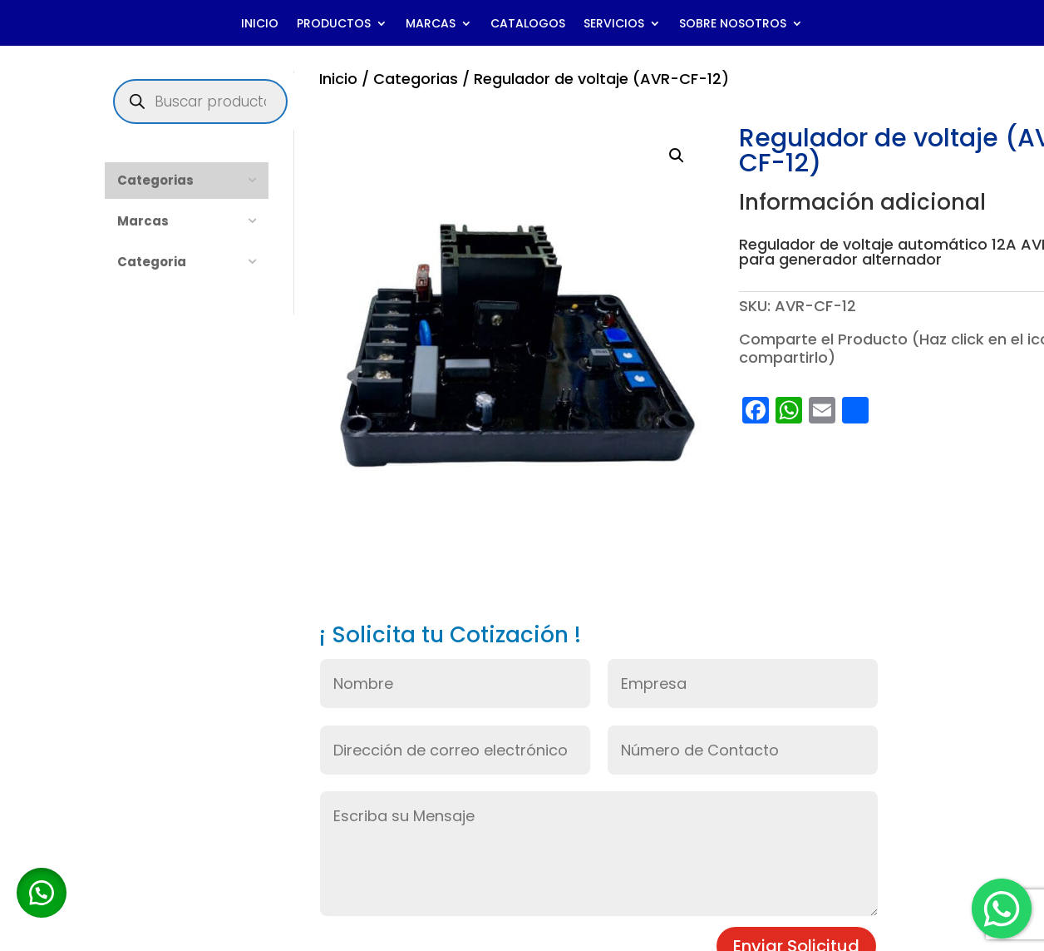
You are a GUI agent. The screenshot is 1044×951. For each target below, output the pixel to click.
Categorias (415, 78)
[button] (677, 156)
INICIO (259, 24)
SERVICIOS (614, 24)
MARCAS (431, 24)
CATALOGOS (527, 24)
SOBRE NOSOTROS (732, 24)
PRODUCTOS (334, 24)
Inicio (338, 78)
